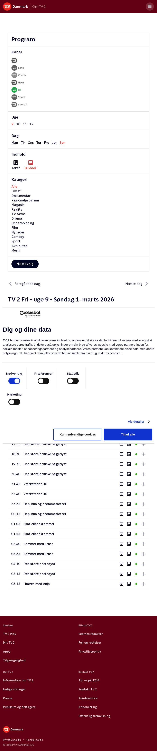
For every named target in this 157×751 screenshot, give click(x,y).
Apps (6, 651)
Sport (15, 241)
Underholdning (22, 223)
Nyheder (18, 232)
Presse (7, 698)
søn (62, 143)
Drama (16, 218)
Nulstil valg (25, 264)
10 (18, 124)
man (14, 143)
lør (54, 143)
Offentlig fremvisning (94, 716)
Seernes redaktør (90, 634)
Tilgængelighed (14, 660)
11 (25, 124)
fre (46, 143)
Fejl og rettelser (89, 642)
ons (31, 143)
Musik (15, 250)
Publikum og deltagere (19, 707)
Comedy (17, 237)
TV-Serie (18, 214)
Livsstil (16, 191)
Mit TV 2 (9, 642)
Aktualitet (19, 246)
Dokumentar (21, 196)
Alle (14, 187)
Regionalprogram (25, 200)
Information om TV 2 (18, 680)
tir (23, 143)
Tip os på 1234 (88, 680)
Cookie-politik (34, 740)
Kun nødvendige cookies (77, 434)
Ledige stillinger (14, 689)
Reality (16, 209)
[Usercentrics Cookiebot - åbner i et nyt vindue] (22, 314)
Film (14, 228)
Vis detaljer (136, 421)
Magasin (18, 205)
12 (31, 124)
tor (38, 143)
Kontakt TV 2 (87, 689)
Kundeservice (88, 698)
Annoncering (87, 707)
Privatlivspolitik (89, 651)
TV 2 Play (9, 634)
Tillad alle (128, 434)
